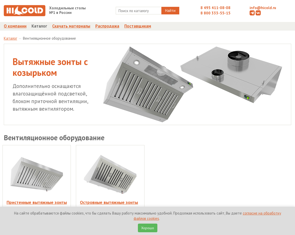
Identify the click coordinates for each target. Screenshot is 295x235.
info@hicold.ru (263, 7)
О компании (15, 26)
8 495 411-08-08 (215, 7)
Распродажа (107, 26)
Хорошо (147, 228)
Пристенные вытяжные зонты (37, 202)
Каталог (39, 26)
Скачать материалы (71, 26)
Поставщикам (137, 26)
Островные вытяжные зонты (109, 202)
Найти (170, 10)
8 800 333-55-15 (215, 13)
